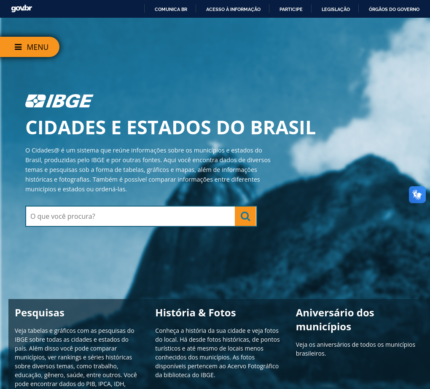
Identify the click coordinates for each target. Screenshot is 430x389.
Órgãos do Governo (394, 9)
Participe (291, 9)
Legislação (336, 9)
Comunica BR (171, 9)
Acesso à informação (233, 9)
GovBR (21, 9)
